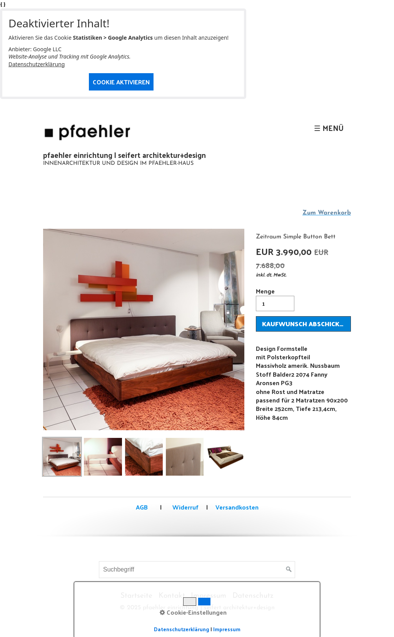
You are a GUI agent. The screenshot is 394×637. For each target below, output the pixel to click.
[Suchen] (289, 569)
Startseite (136, 596)
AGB (142, 507)
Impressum (208, 596)
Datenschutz (253, 596)
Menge (275, 298)
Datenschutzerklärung (36, 64)
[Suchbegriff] (197, 569)
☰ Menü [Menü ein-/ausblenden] (329, 127)
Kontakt (172, 596)
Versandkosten (237, 507)
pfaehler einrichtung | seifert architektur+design (124, 154)
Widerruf (185, 507)
